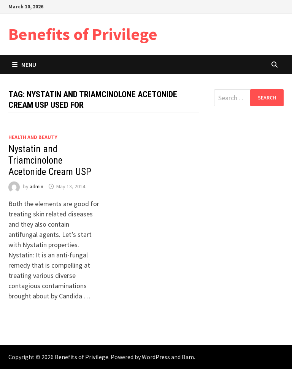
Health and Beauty (32, 137)
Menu (24, 64)
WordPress (156, 357)
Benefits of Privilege (82, 34)
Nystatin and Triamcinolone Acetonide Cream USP (49, 160)
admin (36, 186)
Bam (188, 357)
